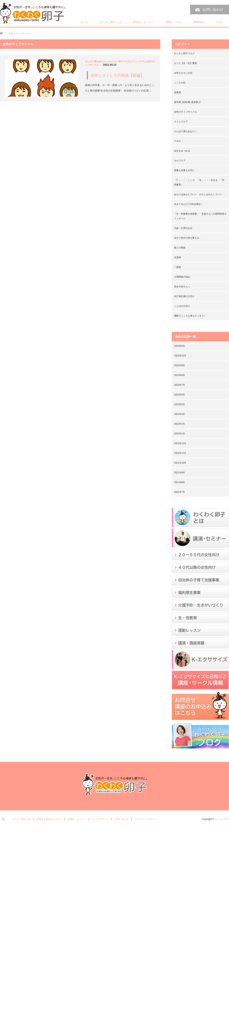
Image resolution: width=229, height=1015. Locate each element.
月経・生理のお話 (183, 228)
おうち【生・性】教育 (185, 63)
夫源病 (177, 257)
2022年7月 (179, 385)
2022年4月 (179, 414)
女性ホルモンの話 (183, 73)
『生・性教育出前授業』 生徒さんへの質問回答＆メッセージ (200, 216)
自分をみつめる (182, 151)
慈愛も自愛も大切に (184, 170)
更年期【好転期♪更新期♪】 (188, 102)
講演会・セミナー (143, 21)
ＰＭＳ (177, 141)
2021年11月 (180, 453)
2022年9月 (179, 365)
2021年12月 (180, 443)
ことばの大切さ (182, 306)
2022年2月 (179, 424)
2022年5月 (179, 404)
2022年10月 (180, 355)
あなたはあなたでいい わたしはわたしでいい (198, 194)
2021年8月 (179, 482)
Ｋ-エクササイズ (100, 819)
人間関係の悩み (182, 277)
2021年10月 (180, 462)
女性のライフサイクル (185, 112)
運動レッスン (174, 21)
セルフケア (179, 160)
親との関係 (179, 247)
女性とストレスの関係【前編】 (117, 75)
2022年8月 (179, 375)
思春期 (177, 92)
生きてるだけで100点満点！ (188, 204)
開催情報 (198, 21)
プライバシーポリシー (145, 819)
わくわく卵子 (222, 819)
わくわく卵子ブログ (119, 61)
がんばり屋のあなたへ (96, 61)
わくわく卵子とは (110, 21)
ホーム (85, 21)
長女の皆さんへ (182, 286)
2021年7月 (179, 492)
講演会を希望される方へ (49, 819)
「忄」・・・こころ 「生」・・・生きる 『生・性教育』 (200, 182)
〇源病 (177, 267)
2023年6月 (179, 346)
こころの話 (179, 82)
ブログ (219, 21)
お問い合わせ (213, 9)
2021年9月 (179, 472)
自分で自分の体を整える (186, 238)
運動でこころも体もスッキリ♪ (189, 315)
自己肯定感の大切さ (184, 296)
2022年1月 (179, 433)
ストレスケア (138, 61)
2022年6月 (179, 394)
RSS (3, 818)
